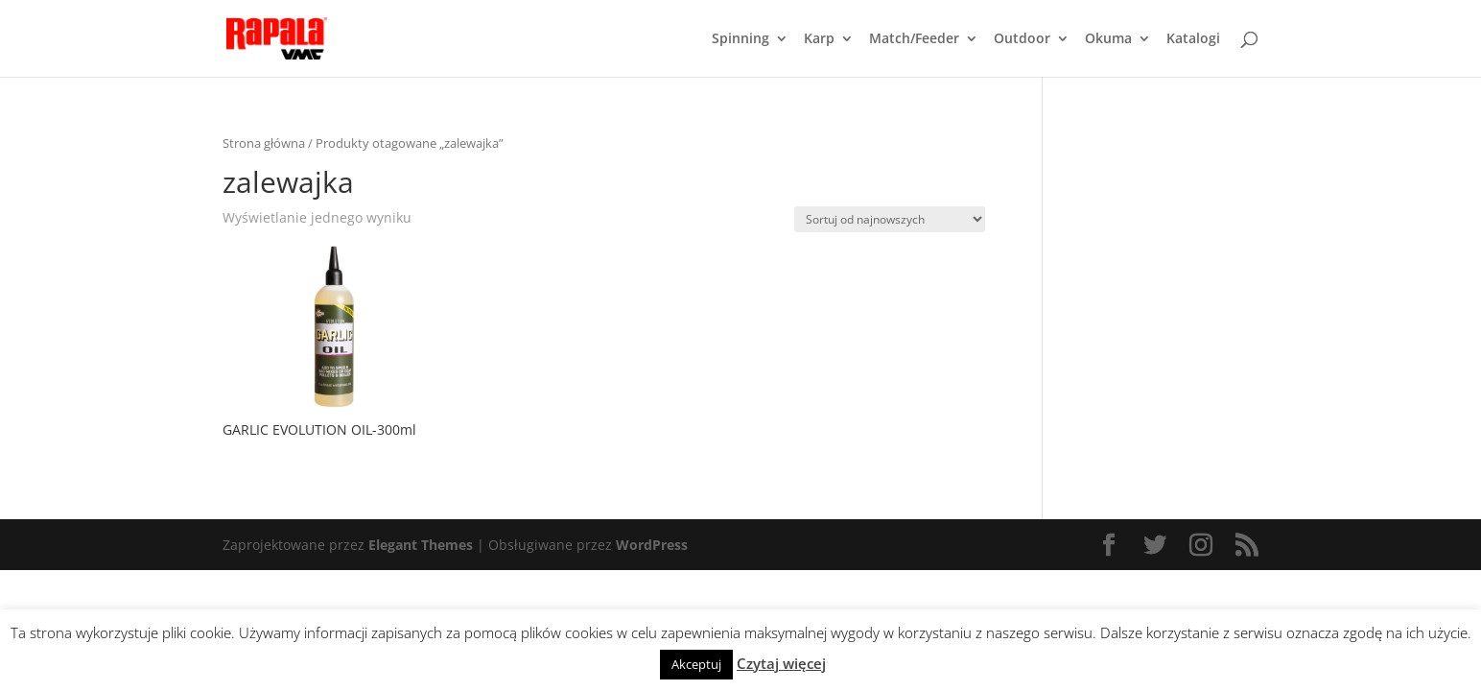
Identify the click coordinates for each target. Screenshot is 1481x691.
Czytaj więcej (781, 663)
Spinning (740, 39)
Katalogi (1193, 39)
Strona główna (264, 143)
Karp (819, 39)
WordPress (652, 545)
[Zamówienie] (889, 219)
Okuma (1108, 39)
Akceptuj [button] (696, 664)
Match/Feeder (914, 39)
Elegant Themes (420, 545)
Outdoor (1022, 39)
